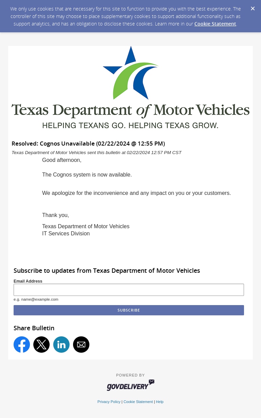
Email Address (28, 281)
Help (159, 402)
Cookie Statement (215, 23)
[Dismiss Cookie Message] (252, 6)
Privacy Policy (109, 402)
